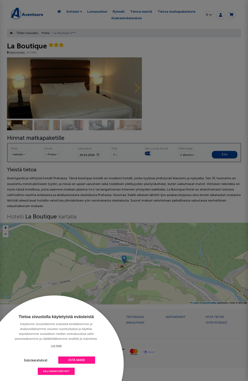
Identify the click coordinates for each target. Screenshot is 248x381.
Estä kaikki (76, 360)
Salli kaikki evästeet (56, 371)
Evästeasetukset (35, 360)
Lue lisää (56, 345)
